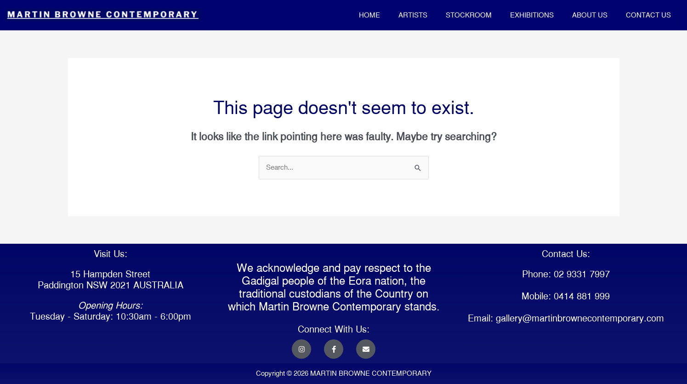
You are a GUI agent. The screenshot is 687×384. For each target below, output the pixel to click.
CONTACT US (648, 15)
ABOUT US (590, 15)
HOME (369, 15)
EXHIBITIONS (532, 15)
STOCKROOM (469, 15)
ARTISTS (412, 15)
